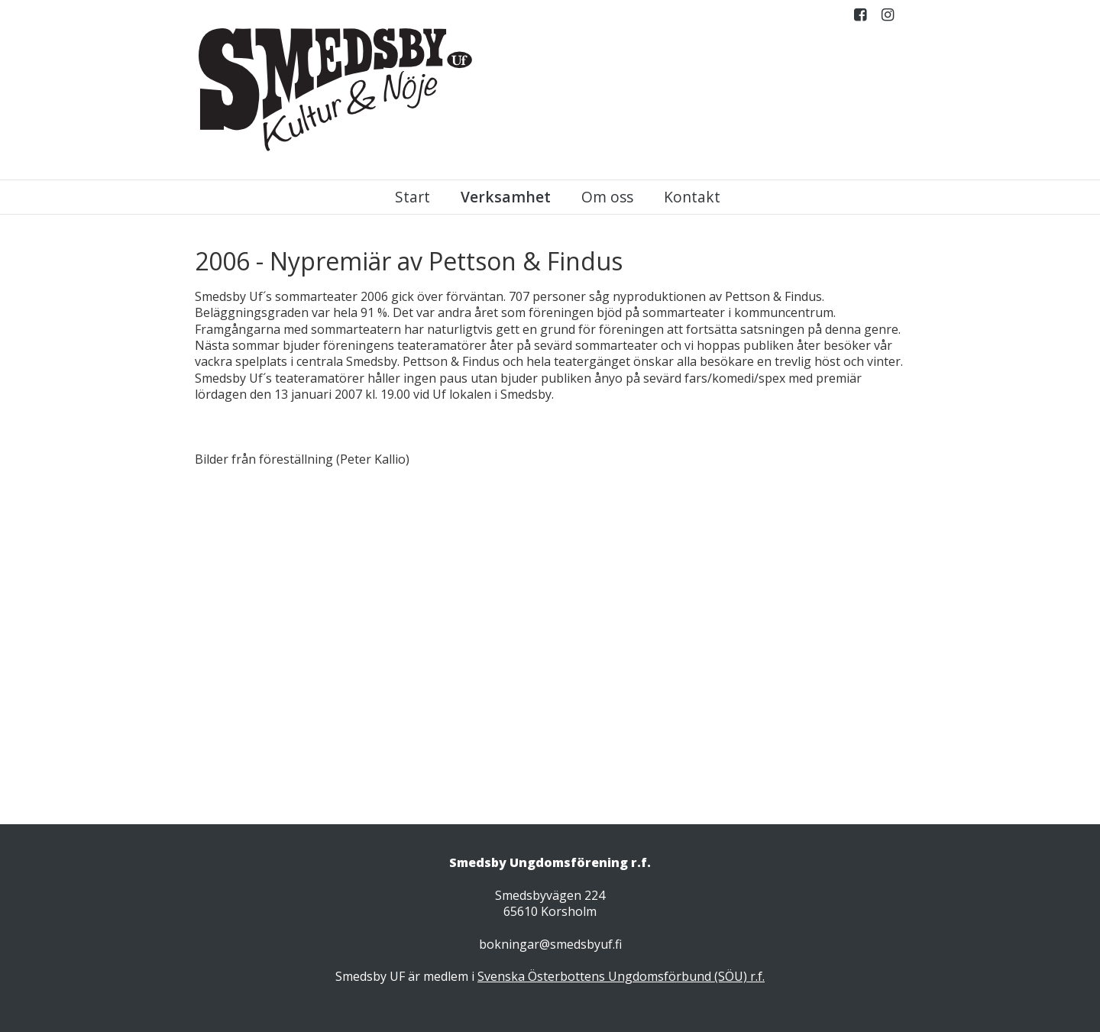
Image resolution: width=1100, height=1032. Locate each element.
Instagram (888, 18)
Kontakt (692, 197)
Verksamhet (506, 197)
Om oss (607, 197)
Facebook (860, 18)
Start (412, 197)
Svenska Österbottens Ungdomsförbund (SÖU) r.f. (621, 976)
